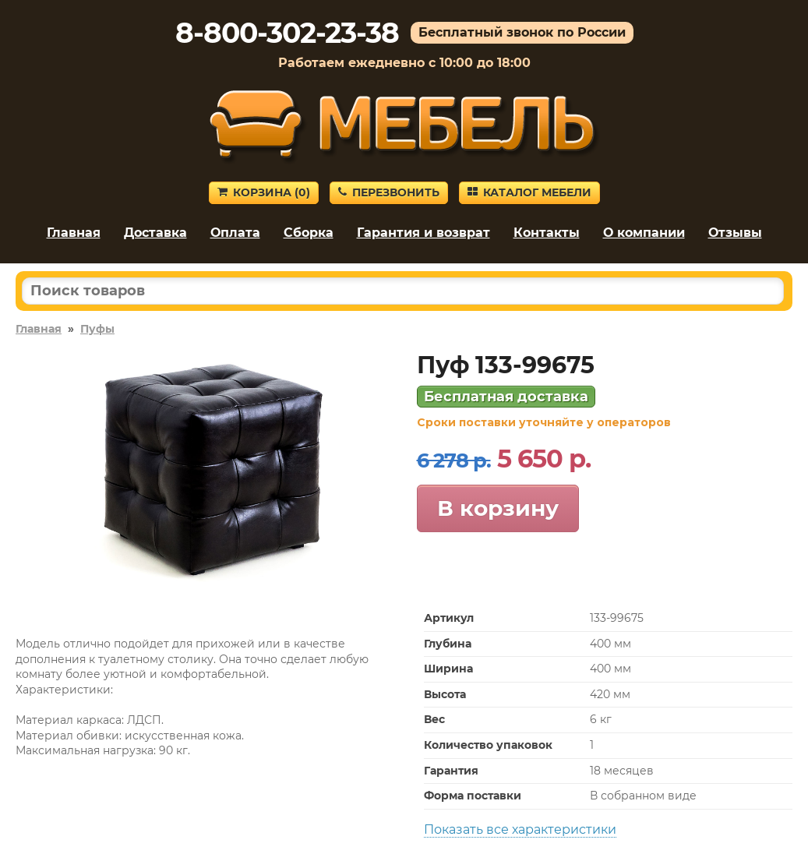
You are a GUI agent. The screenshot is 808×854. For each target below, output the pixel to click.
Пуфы (97, 329)
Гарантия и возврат (423, 232)
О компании (644, 232)
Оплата (235, 232)
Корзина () (263, 192)
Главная (74, 232)
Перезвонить (388, 192)
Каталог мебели (529, 192)
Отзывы (735, 232)
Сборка (308, 232)
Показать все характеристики (520, 829)
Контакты (546, 232)
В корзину (498, 508)
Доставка (155, 232)
